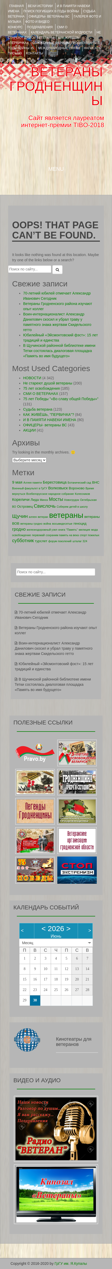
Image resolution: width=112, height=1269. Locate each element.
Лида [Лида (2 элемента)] (34, 500)
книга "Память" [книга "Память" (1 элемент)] (68, 529)
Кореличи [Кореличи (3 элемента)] (20, 499)
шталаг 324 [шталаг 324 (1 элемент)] (80, 541)
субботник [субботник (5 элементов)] (23, 540)
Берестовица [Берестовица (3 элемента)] (55, 482)
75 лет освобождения (41, 388)
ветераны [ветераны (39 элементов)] (66, 515)
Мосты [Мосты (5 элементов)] (56, 499)
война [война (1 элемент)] (47, 523)
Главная (16, 6)
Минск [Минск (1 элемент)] (44, 499)
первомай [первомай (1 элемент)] (38, 535)
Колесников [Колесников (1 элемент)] (82, 493)
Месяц (27, 943)
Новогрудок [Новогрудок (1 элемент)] (71, 499)
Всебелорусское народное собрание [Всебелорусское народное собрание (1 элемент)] (50, 493)
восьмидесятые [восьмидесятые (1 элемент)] (62, 523)
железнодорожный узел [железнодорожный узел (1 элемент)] (42, 529)
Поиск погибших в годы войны (51, 11)
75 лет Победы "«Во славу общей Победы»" (60, 399)
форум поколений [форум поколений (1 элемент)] (60, 541)
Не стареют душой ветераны (47, 383)
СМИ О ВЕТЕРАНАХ (40, 394)
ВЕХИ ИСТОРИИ (40, 6)
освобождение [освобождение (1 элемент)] (21, 535)
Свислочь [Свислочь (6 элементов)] (44, 506)
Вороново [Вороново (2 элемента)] (77, 488)
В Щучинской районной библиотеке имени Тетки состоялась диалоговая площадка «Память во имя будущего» (59, 350)
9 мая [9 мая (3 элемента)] (17, 482)
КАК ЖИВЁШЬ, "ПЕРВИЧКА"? (48, 414)
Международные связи (59, 48)
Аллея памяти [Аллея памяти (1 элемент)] (32, 482)
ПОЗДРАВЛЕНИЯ (40, 27)
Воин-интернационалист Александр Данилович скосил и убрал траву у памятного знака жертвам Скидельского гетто (54, 648)
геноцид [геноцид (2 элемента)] (79, 523)
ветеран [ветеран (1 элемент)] (43, 516)
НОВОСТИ (32, 378)
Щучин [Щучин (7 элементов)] (20, 516)
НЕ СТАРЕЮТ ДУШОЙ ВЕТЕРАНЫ (54, 35)
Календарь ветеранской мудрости (61, 32)
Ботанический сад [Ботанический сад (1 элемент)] (79, 482)
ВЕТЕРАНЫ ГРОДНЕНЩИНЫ (56, 86)
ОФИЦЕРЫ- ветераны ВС (49, 16)
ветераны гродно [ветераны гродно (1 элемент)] (31, 523)
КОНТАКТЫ (34, 53)
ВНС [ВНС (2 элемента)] (95, 482)
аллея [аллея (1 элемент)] (33, 516)
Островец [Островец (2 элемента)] (25, 506)
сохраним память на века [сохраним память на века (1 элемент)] (62, 535)
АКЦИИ (29, 430)
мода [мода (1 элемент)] (94, 529)
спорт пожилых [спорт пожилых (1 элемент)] (89, 535)
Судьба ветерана (37, 409)
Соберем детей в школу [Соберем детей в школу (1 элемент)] (72, 506)
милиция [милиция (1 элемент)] (84, 529)
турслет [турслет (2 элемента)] (41, 541)
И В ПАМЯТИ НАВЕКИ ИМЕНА (49, 420)
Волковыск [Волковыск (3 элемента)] (58, 488)
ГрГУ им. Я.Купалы (71, 1263)
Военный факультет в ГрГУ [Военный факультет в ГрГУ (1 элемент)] (29, 488)
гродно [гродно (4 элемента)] (19, 529)
